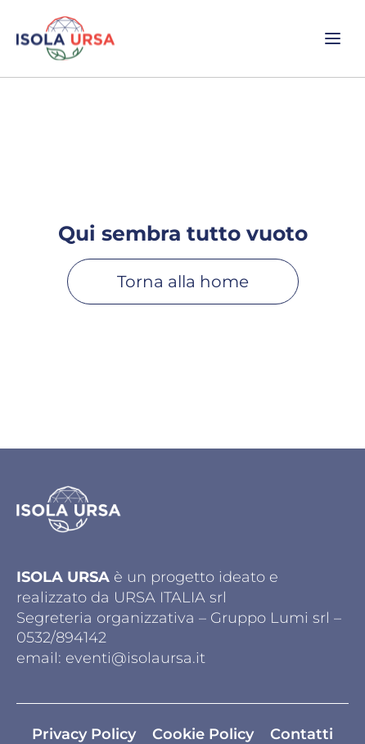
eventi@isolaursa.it (135, 658)
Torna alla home (183, 281)
